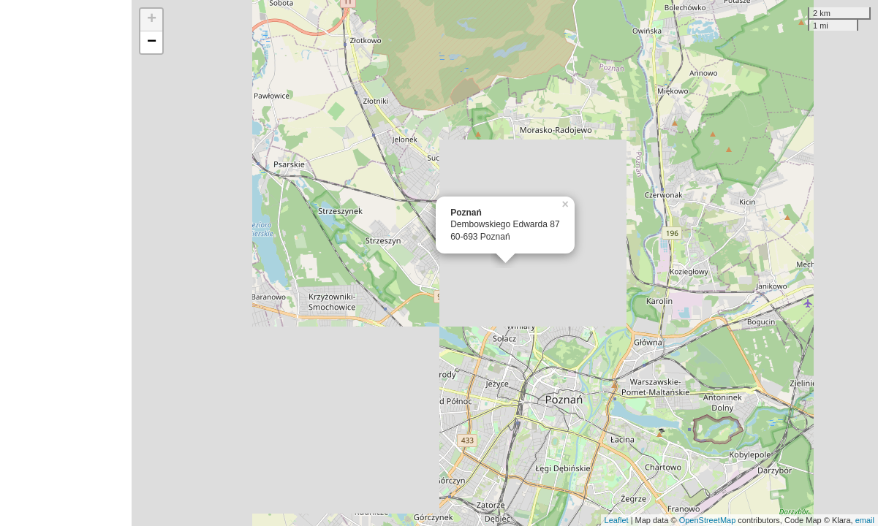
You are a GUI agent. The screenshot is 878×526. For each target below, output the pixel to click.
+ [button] (151, 20)
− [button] (151, 42)
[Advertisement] (66, 263)
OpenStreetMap (707, 520)
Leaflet (617, 520)
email (864, 520)
